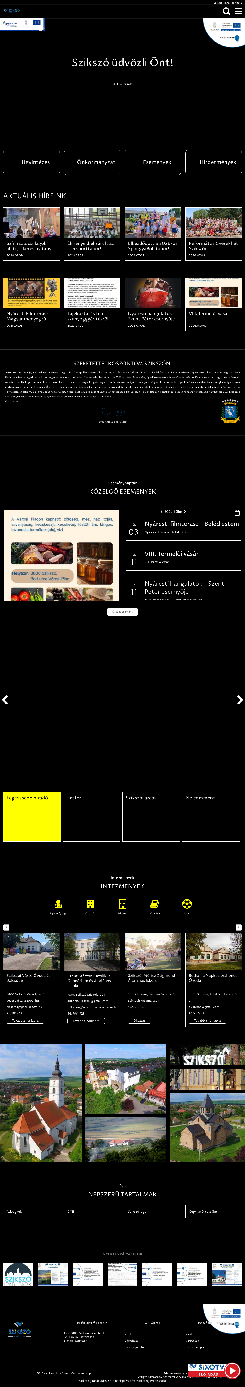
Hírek (128, 1334)
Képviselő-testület (203, 1212)
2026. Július (173, 512)
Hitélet (122, 906)
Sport (187, 906)
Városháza (131, 1341)
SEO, (111, 1381)
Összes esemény (122, 612)
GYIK (71, 1212)
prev (4, 700)
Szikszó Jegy (137, 1212)
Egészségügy (58, 906)
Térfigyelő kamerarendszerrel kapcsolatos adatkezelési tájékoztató (180, 1377)
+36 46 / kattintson (81, 1337)
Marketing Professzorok (151, 1381)
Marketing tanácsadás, (92, 1381)
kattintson (80, 1341)
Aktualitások (122, 84)
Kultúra (154, 906)
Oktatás (90, 906)
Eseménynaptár (135, 1347)
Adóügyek (14, 1212)
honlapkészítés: (125, 1381)
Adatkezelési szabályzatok (180, 1373)
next (240, 700)
